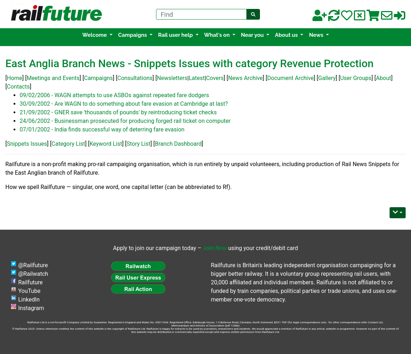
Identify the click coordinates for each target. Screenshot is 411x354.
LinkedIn (29, 299)
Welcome (95, 35)
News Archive (245, 78)
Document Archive (290, 78)
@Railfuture (33, 265)
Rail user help (176, 35)
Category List (68, 143)
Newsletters (172, 78)
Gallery (327, 78)
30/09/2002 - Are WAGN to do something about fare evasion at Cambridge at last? (124, 103)
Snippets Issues (27, 143)
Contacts (18, 86)
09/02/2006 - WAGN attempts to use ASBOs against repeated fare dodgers (114, 95)
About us (287, 35)
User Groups (355, 78)
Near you (253, 35)
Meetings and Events (53, 78)
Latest (197, 78)
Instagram (31, 308)
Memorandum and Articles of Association (197, 325)
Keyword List (106, 143)
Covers (215, 78)
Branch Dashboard (178, 143)
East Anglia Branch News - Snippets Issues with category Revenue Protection (189, 63)
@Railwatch (33, 273)
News (316, 35)
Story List (138, 143)
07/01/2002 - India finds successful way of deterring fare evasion (102, 129)
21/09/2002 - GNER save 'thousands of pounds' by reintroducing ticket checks (118, 112)
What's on (217, 35)
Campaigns (133, 35)
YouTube (29, 291)
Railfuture (30, 282)
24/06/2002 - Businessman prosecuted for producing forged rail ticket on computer (125, 121)
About (383, 78)
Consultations (134, 78)
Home (14, 78)
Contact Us (375, 322)
